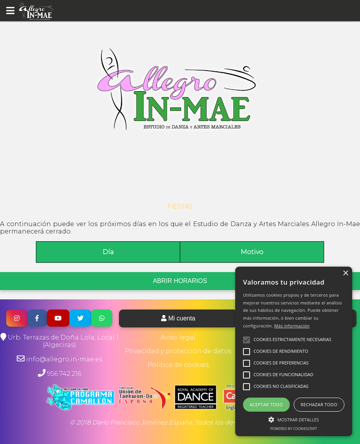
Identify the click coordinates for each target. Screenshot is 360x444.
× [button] (345, 273)
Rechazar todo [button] (319, 404)
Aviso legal (178, 337)
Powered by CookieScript (293, 428)
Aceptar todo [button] (266, 404)
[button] (293, 419)
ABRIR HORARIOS (180, 281)
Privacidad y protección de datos (178, 351)
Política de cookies (178, 364)
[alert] (293, 351)
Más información (292, 326)
